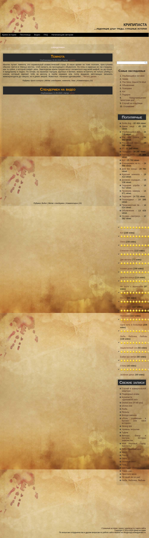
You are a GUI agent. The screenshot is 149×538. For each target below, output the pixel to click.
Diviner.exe (127, 406)
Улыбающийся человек (133, 76)
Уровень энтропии (130, 429)
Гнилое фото (128, 155)
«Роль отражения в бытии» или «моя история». (134, 420)
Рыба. (125, 409)
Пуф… (125, 464)
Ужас (73, 81)
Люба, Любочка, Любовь (133, 336)
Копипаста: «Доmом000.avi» (130, 398)
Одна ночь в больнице (131, 325)
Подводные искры (130, 394)
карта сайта (141, 528)
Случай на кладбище (132, 103)
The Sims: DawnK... (131, 137)
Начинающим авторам (62, 35)
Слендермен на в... (131, 163)
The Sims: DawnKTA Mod (134, 82)
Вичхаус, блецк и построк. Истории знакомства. (134, 438)
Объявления (128, 85)
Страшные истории (109, 528)
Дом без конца (129, 169)
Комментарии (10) (85, 81)
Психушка (127, 88)
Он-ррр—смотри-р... (131, 216)
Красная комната (130, 174)
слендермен (56, 81)
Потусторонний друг (131, 449)
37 (123, 148)
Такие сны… (128, 471)
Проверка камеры (131, 191)
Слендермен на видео (57, 89)
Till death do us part (131, 477)
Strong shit (127, 426)
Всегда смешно (129, 415)
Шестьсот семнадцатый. (133, 468)
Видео (37, 35)
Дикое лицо (128, 126)
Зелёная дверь (127, 374)
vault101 (72, 60)
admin (72, 93)
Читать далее (91, 76)
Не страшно (126, 307)
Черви (125, 79)
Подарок (126, 94)
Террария (126, 196)
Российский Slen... (131, 143)
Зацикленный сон (128, 348)
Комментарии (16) (74, 203)
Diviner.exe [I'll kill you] (132, 402)
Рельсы (125, 412)
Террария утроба (130, 185)
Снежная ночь (127, 250)
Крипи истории (9, 35)
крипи (121, 528)
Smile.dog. (127, 123)
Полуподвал (128, 199)
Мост (124, 452)
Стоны (123, 366)
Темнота (58, 56)
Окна (122, 242)
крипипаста (135, 24)
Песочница (25, 35)
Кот (123, 91)
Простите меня (129, 474)
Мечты (123, 298)
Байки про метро (128, 357)
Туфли (125, 432)
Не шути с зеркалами (131, 286)
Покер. (125, 455)
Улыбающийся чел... (132, 132)
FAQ (46, 35)
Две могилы (126, 259)
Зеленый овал (129, 461)
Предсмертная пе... (131, 205)
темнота (66, 81)
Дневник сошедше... (132, 180)
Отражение (128, 106)
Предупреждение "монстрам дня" (133, 99)
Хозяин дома (126, 268)
